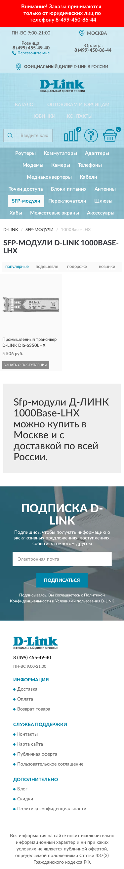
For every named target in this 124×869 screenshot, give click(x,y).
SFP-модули (26, 201)
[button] (31, 53)
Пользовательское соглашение (50, 764)
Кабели (88, 177)
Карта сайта (30, 744)
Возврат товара (33, 709)
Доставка (27, 689)
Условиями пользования (77, 601)
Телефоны (90, 165)
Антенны (105, 189)
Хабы (16, 213)
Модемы (32, 165)
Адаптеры (97, 153)
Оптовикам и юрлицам (78, 104)
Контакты (80, 116)
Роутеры (25, 153)
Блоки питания (69, 189)
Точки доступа (26, 189)
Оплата (25, 699)
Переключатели (67, 201)
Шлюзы (103, 201)
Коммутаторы (60, 153)
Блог (22, 789)
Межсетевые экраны (54, 213)
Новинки (43, 116)
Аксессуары (100, 213)
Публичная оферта (37, 754)
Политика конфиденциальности (51, 809)
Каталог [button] (25, 104)
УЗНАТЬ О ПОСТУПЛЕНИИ (25, 365)
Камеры (60, 165)
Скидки (25, 799)
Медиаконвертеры (49, 177)
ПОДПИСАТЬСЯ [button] (62, 580)
